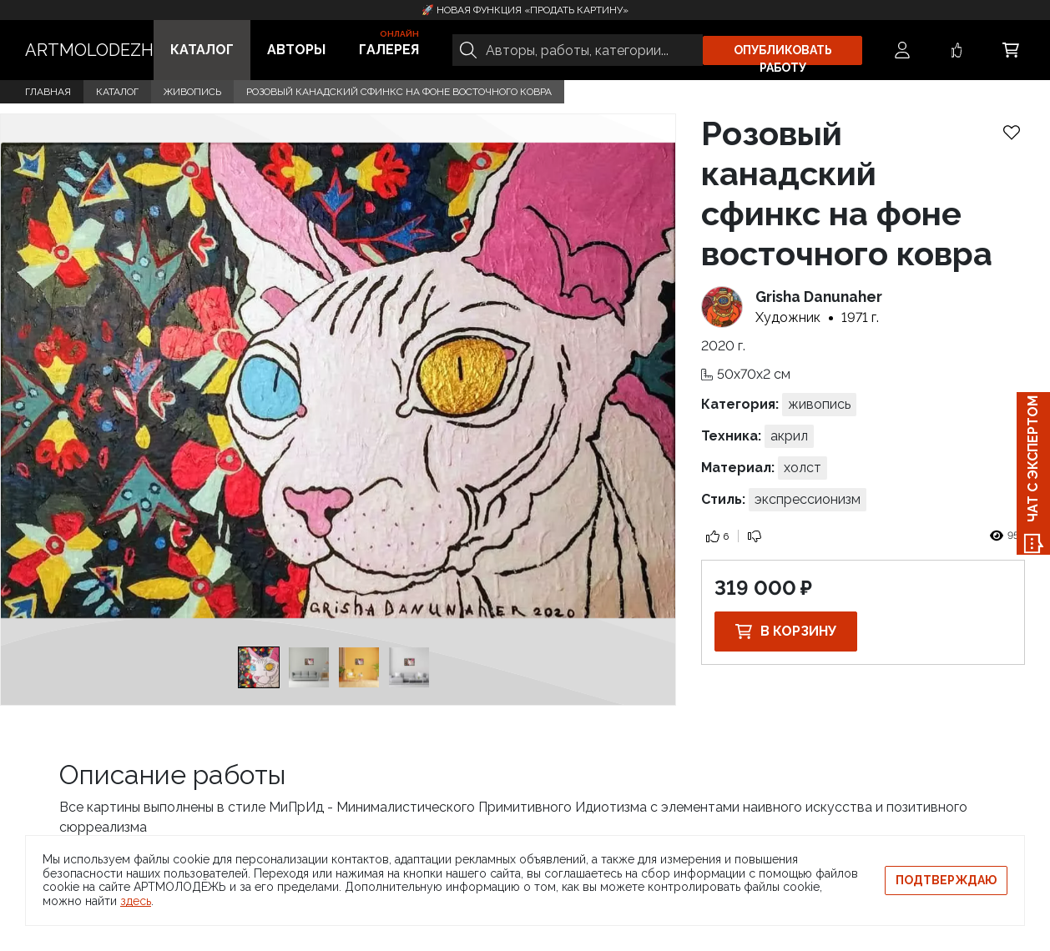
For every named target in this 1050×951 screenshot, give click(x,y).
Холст (802, 468)
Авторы (296, 50)
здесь (135, 901)
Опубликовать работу (783, 54)
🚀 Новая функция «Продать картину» (525, 10)
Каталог (202, 50)
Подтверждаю (946, 880)
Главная (48, 92)
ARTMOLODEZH (89, 50)
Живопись (192, 92)
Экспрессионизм (808, 499)
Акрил (789, 436)
